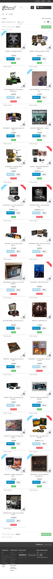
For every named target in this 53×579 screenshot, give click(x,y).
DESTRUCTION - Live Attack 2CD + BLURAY (39, 436)
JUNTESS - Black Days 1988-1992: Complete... (39, 398)
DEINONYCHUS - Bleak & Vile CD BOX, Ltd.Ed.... (13, 513)
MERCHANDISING (5, 555)
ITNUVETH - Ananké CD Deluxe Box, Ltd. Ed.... (13, 436)
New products (13, 554)
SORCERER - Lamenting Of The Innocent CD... (13, 167)
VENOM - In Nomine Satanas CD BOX (39, 51)
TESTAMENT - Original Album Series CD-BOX (13, 128)
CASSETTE (4, 559)
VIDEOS (3, 561)
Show (18, 22)
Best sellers (12, 555)
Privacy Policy (13, 565)
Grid (48, 22)
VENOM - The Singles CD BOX (13, 51)
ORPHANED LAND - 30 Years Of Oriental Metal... (39, 244)
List (50, 22)
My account (22, 550)
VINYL (3, 552)
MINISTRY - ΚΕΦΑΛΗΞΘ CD (39, 320)
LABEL (3, 566)
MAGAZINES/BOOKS (6, 557)
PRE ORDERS (5, 563)
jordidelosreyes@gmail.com (42, 557)
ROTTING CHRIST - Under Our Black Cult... (39, 205)
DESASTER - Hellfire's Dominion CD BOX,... (13, 475)
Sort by (3, 22)
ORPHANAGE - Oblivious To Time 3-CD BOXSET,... (13, 283)
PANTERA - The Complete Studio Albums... (13, 244)
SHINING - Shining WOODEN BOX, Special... (39, 167)
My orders (21, 552)
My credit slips (22, 554)
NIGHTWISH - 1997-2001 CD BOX (39, 282)
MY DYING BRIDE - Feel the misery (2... (13, 320)
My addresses (22, 555)
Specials (12, 552)
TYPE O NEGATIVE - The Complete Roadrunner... (13, 90)
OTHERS (3, 564)
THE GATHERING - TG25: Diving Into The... (39, 90)
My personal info (22, 557)
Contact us (38, 1)
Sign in (49, 1)
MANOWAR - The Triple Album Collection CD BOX (39, 359)
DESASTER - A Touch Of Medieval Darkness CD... (39, 475)
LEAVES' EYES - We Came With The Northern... (13, 398)
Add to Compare (8, 66)
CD (2, 554)
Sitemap (12, 570)
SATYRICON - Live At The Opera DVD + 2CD (13, 205)
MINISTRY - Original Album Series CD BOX (13, 359)
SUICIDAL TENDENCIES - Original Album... (39, 128)
